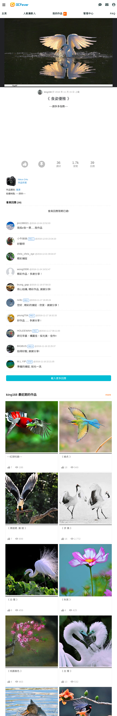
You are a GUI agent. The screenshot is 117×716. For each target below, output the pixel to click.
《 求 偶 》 (66, 528)
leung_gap (23, 284)
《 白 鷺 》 (13, 599)
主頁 (4, 13)
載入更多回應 (58, 378)
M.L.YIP (21, 361)
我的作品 (59, 14)
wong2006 (23, 269)
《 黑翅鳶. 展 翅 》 (17, 528)
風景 (18, 190)
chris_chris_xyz (26, 253)
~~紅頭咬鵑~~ (14, 456)
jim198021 (23, 223)
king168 (44, 92)
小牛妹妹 (22, 238)
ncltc (19, 299)
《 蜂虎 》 (66, 456)
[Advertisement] (58, 135)
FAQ (112, 13)
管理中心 (88, 13)
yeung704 (22, 315)
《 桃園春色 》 (15, 671)
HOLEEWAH (24, 330)
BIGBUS (22, 346)
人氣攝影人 (29, 13)
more (108, 394)
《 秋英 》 (66, 599)
